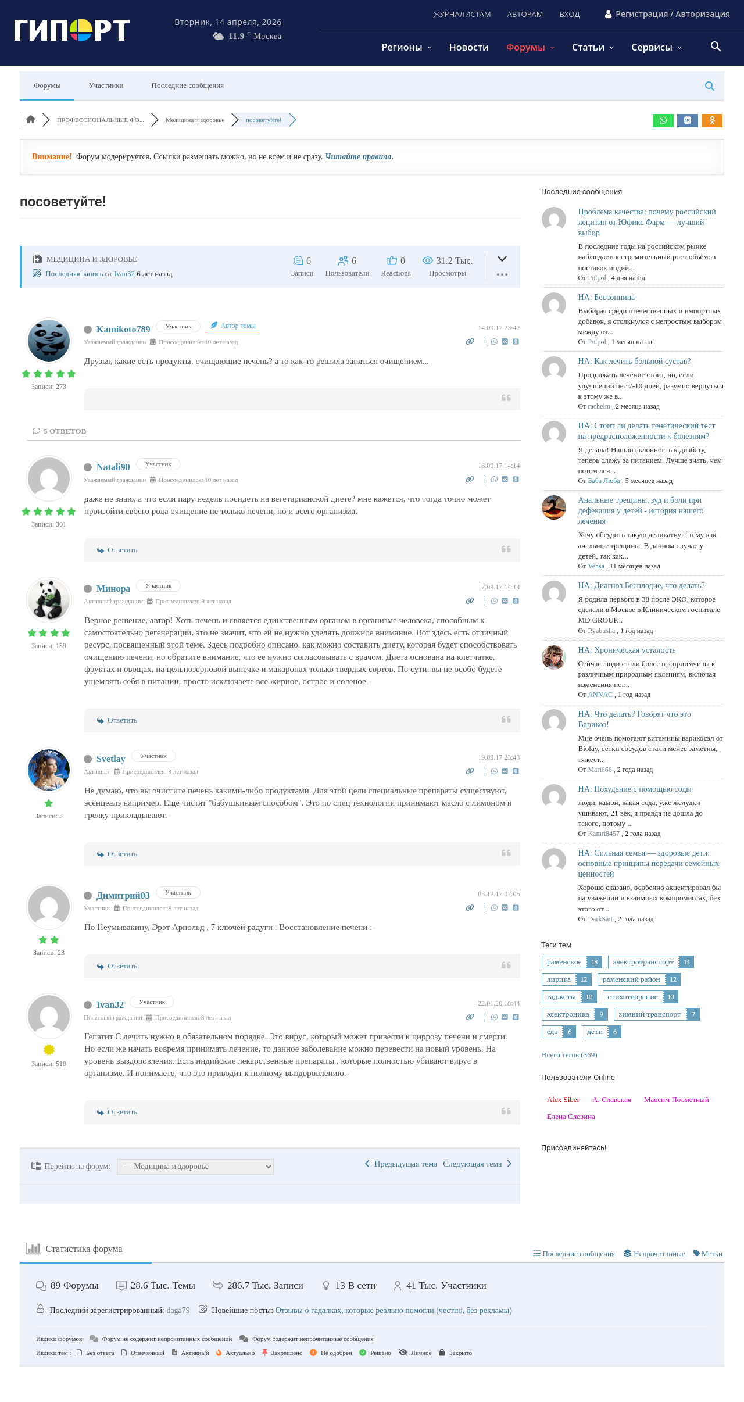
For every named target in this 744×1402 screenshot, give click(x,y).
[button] (716, 47)
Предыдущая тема (401, 1164)
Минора (113, 588)
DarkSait (600, 919)
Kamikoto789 (123, 329)
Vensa (596, 566)
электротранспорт (643, 962)
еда (552, 1032)
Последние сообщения (188, 85)
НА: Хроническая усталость (627, 650)
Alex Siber (563, 1099)
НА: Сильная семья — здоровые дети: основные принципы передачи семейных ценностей (649, 863)
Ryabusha (601, 631)
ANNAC (600, 695)
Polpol (597, 278)
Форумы (47, 85)
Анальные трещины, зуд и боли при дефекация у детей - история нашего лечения (641, 510)
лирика (559, 979)
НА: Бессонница (606, 297)
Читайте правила (358, 156)
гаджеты (561, 997)
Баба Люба (604, 481)
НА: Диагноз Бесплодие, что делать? (641, 585)
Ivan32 (124, 273)
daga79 (177, 1310)
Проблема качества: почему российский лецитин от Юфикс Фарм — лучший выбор (647, 222)
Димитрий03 (123, 895)
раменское (564, 962)
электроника (568, 1014)
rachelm (599, 406)
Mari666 (599, 770)
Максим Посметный (676, 1099)
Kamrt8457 (604, 833)
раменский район (631, 979)
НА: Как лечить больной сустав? (634, 361)
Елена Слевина (571, 1116)
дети (595, 1032)
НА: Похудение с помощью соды (635, 789)
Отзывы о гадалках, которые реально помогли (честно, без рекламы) (394, 1310)
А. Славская (611, 1099)
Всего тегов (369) (570, 1054)
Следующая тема (477, 1164)
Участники (105, 85)
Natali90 (113, 467)
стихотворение (633, 997)
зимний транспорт (650, 1014)
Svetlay (111, 759)
